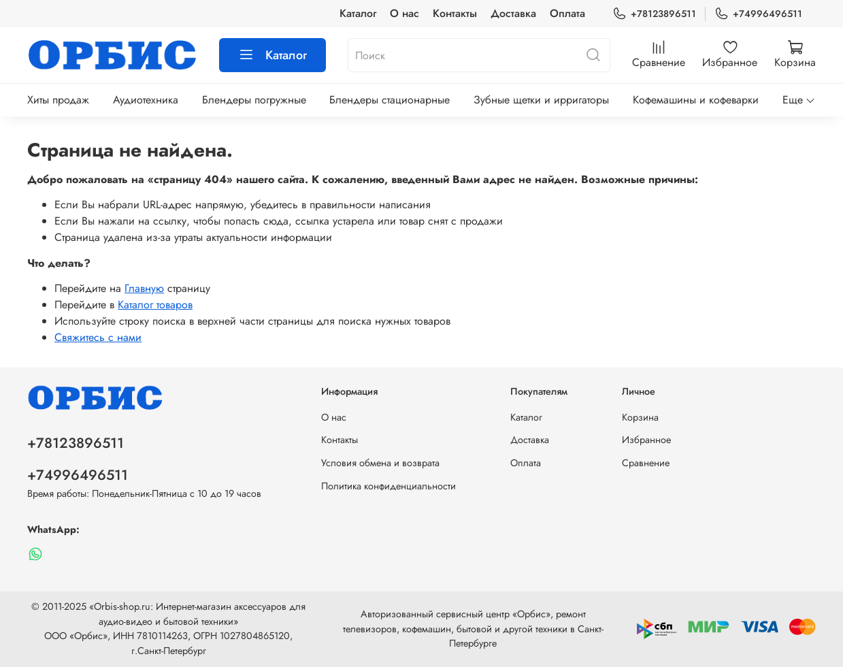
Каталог (358, 13)
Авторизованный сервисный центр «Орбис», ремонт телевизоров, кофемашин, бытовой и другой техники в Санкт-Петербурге (473, 628)
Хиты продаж (58, 100)
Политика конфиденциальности (388, 486)
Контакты (455, 13)
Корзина (640, 417)
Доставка (513, 13)
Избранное (646, 439)
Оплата (567, 13)
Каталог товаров (155, 304)
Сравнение (646, 463)
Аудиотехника (145, 100)
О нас (404, 13)
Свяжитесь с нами (98, 337)
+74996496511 (758, 14)
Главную (144, 288)
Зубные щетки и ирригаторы (541, 100)
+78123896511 (654, 14)
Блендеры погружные (254, 100)
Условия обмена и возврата (380, 463)
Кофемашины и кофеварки (696, 100)
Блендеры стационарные (389, 100)
